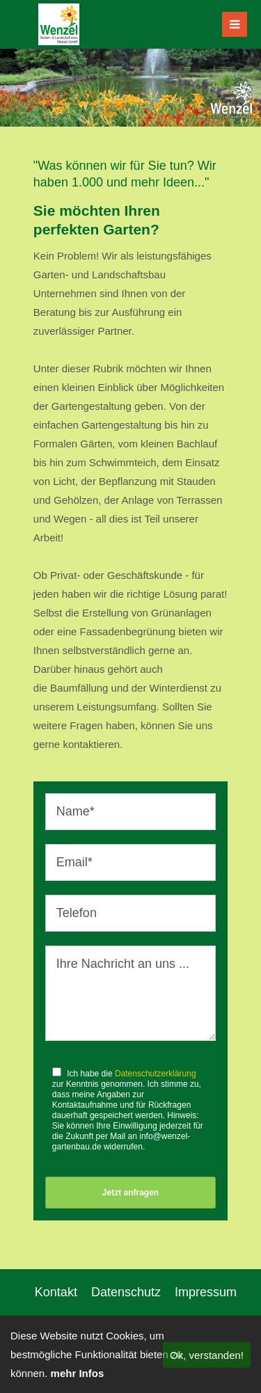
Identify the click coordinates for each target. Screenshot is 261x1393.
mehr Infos (77, 1373)
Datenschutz (126, 1292)
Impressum (206, 1292)
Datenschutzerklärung (155, 1073)
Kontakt (56, 1292)
